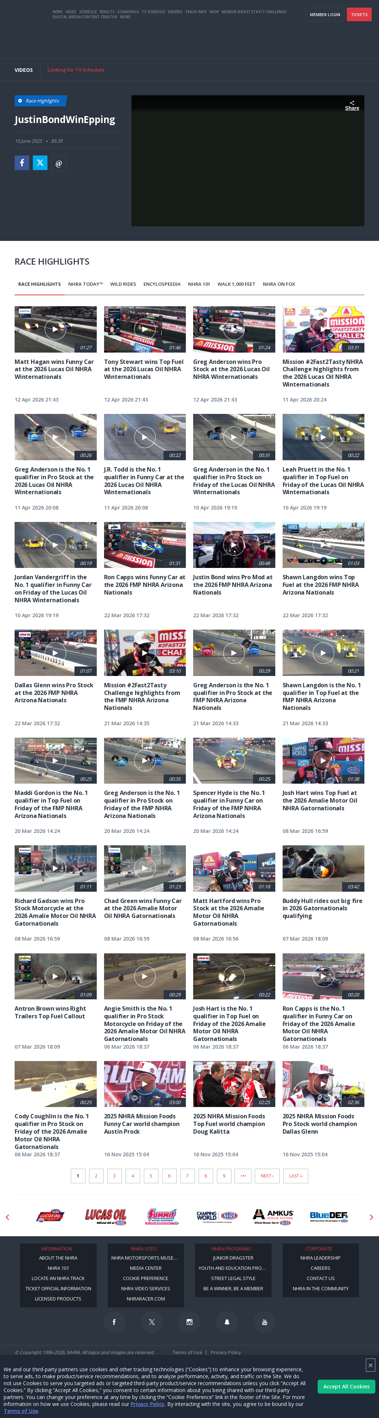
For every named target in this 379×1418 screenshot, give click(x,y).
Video (70, 41)
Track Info (196, 41)
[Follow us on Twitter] (152, 1322)
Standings (128, 41)
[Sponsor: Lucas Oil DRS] (49, 1217)
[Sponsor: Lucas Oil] (105, 1217)
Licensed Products (58, 1298)
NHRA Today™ (85, 284)
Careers (320, 1268)
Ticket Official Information (58, 1288)
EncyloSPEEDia (162, 284)
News (57, 41)
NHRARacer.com (146, 1298)
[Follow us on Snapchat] (227, 1322)
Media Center (146, 1268)
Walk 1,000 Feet (237, 284)
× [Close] (370, 1365)
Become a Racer (226, 15)
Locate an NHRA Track (58, 1278)
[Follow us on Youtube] (265, 1322)
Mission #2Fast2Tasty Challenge (254, 41)
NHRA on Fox (279, 284)
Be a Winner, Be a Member (233, 1288)
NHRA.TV (300, 15)
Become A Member (267, 15)
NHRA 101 (199, 284)
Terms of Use (21, 1410)
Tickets (359, 44)
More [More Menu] (125, 46)
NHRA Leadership (320, 1257)
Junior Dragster (233, 1257)
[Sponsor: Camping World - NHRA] (217, 1217)
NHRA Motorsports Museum (146, 1257)
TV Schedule (153, 41)
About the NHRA (58, 1257)
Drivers (175, 41)
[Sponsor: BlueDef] (329, 1217)
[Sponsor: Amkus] (273, 1217)
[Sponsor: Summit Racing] (161, 1217)
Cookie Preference (145, 1278)
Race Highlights (39, 284)
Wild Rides (123, 284)
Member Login (325, 44)
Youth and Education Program (235, 1268)
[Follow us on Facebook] (114, 1322)
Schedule (88, 41)
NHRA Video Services (145, 1288)
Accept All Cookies (347, 1386)
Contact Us (321, 1278)
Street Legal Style (233, 1278)
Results (107, 41)
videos (362, 15)
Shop (214, 41)
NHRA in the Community (321, 1288)
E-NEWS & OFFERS (332, 15)
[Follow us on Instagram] (189, 1322)
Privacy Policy (148, 1403)
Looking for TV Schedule (75, 69)
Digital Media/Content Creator (85, 46)
